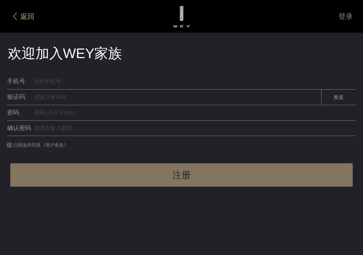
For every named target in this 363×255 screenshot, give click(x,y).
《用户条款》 (54, 145)
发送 (339, 97)
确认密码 (19, 128)
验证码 (16, 97)
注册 (181, 175)
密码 (13, 112)
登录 (346, 16)
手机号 (16, 81)
